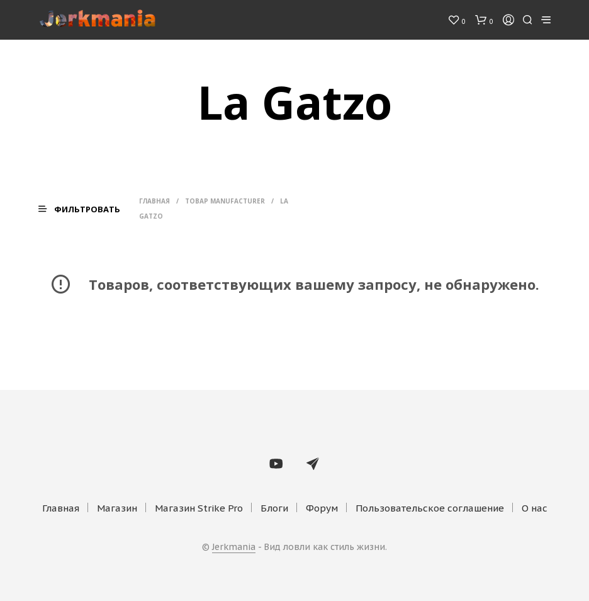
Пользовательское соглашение (430, 508)
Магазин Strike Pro (199, 508)
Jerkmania (233, 547)
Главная (154, 201)
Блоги (274, 508)
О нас (534, 508)
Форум (322, 508)
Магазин (117, 508)
